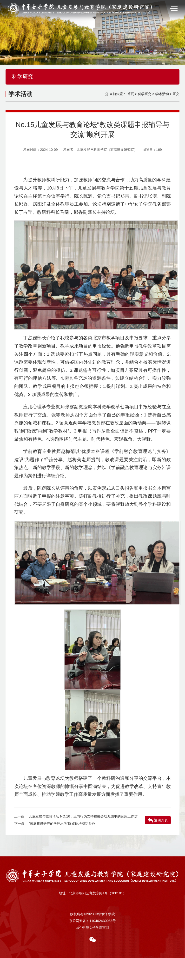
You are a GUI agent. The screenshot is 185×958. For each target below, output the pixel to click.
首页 (130, 94)
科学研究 (144, 94)
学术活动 (162, 94)
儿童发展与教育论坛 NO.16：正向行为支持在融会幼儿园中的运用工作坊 (83, 816)
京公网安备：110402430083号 (92, 921)
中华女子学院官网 (95, 927)
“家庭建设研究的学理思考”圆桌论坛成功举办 (62, 823)
